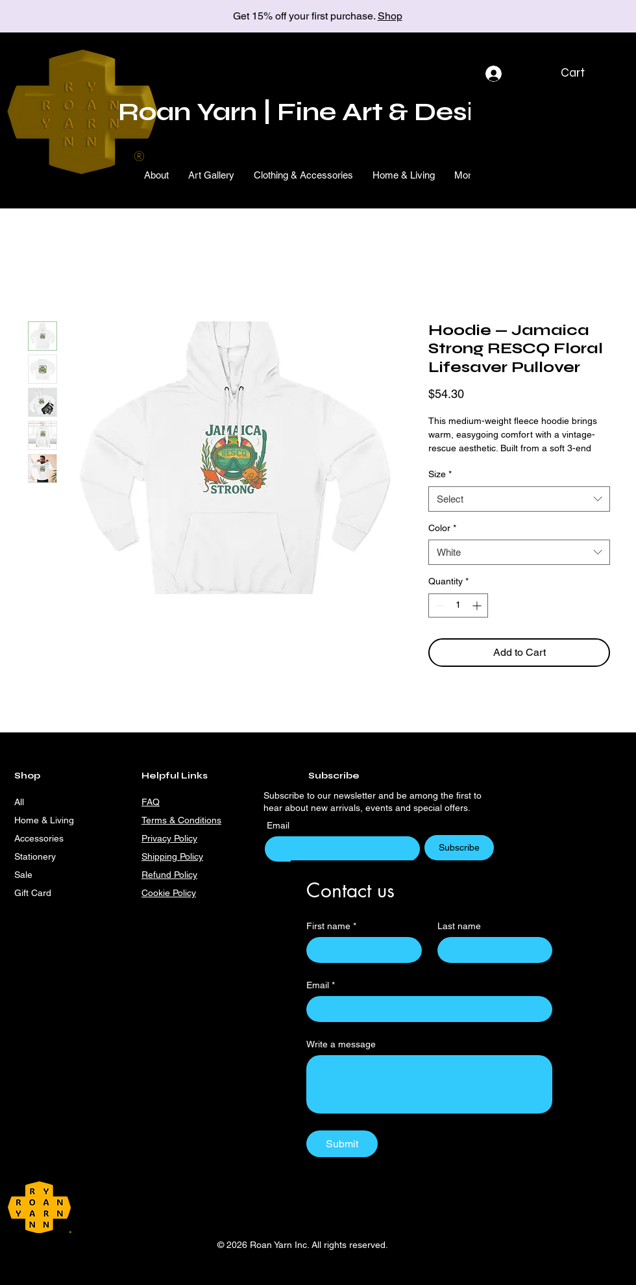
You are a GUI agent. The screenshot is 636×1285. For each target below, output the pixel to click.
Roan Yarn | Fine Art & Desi (296, 112)
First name (331, 926)
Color (442, 528)
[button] (583, 73)
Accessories (39, 838)
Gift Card (32, 893)
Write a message (341, 1044)
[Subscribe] (459, 847)
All (19, 802)
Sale (23, 874)
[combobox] (519, 499)
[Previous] (68, 16)
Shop (390, 16)
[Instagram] (264, 892)
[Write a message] (429, 1084)
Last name (459, 926)
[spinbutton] (458, 605)
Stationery (35, 856)
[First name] (360, 950)
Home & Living (44, 820)
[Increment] (478, 605)
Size (440, 474)
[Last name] (491, 950)
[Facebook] (285, 892)
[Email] (425, 1009)
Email (279, 825)
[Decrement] (438, 605)
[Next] (568, 16)
